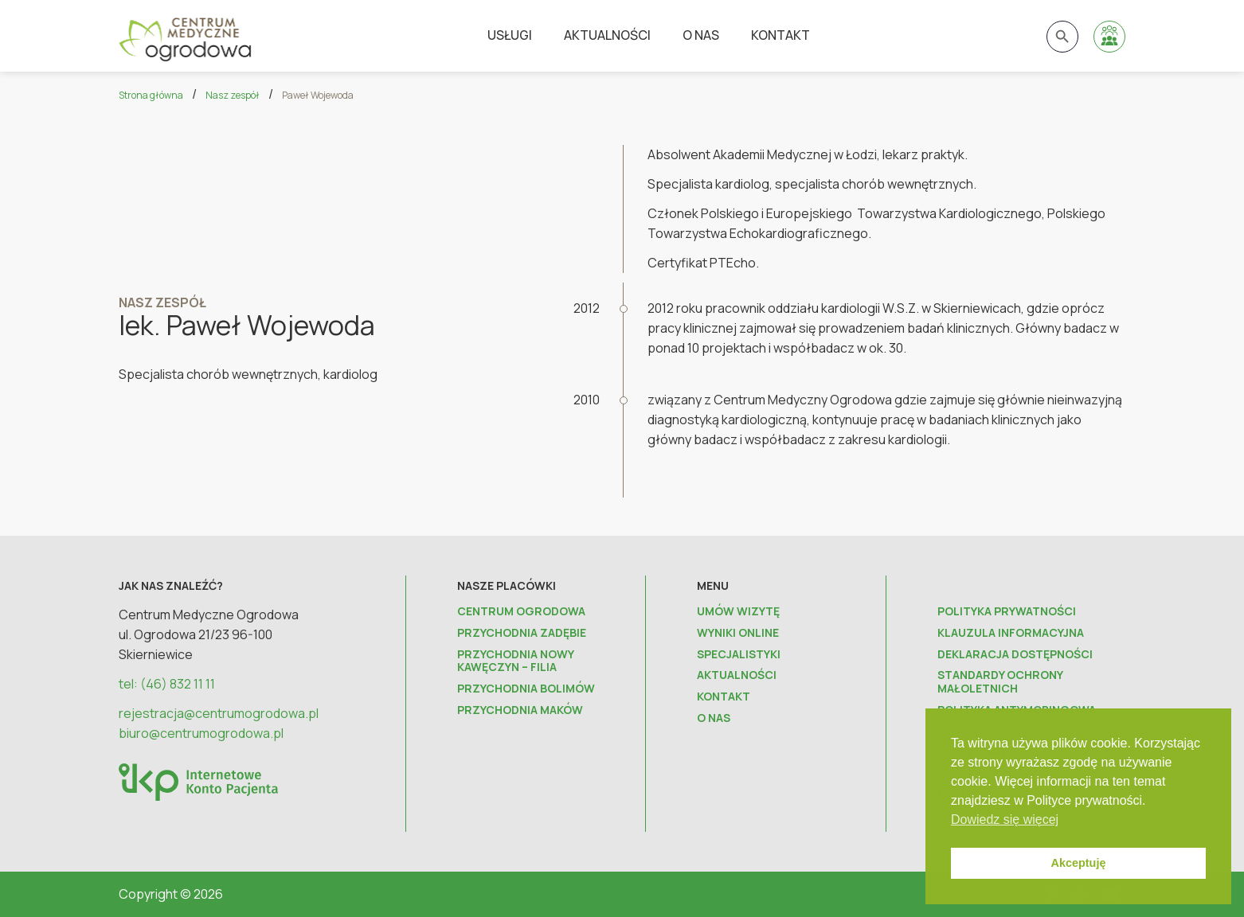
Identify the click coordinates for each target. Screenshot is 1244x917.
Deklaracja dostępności (1015, 654)
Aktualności (607, 35)
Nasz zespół (232, 95)
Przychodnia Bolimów (526, 689)
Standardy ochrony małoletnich (999, 682)
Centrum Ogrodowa (521, 611)
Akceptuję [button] (1078, 863)
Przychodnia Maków (520, 710)
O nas (701, 35)
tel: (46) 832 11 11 (167, 684)
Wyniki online (738, 633)
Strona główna (151, 95)
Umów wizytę (738, 611)
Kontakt (780, 35)
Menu (713, 585)
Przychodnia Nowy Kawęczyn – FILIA (515, 661)
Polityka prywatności (1006, 611)
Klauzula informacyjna (1010, 633)
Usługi (509, 35)
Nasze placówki (506, 585)
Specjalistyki (738, 654)
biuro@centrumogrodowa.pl (201, 733)
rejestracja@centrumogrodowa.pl (219, 713)
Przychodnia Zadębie (521, 633)
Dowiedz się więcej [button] (1004, 819)
